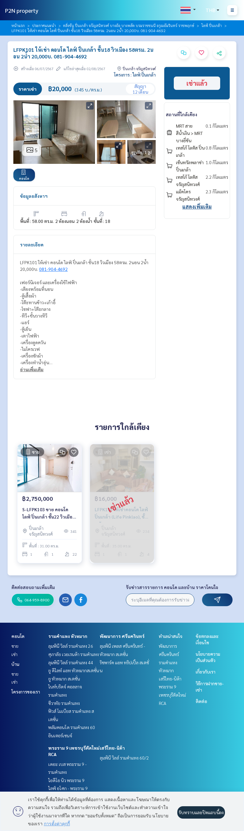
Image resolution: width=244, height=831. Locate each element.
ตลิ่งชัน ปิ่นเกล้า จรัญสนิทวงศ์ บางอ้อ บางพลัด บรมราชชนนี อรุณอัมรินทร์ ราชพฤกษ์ (128, 25)
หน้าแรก (18, 25)
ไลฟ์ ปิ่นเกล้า (211, 25)
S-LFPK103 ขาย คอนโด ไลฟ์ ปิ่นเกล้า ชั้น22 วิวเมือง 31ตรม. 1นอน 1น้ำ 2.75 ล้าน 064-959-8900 (49, 513)
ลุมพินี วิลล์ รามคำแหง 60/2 (124, 758)
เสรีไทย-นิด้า (112, 748)
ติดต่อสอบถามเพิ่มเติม (33, 587)
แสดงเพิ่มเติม (197, 206)
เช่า (14, 654)
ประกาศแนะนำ (44, 25)
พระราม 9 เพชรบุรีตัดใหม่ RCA (172, 695)
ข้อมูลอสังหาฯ (34, 196)
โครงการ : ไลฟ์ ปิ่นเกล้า (135, 74)
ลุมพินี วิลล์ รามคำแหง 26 (70, 646)
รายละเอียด (32, 244)
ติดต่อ (201, 701)
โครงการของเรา (25, 691)
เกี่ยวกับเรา (205, 671)
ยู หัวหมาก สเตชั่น (64, 678)
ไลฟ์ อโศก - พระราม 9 (68, 788)
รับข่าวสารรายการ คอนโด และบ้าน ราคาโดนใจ (172, 587)
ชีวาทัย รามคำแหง (64, 703)
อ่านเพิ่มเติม (32, 369)
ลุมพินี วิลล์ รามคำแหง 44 (70, 662)
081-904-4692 (53, 269)
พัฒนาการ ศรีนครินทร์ (122, 636)
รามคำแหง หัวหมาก (67, 636)
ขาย (14, 646)
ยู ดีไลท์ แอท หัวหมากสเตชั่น (73, 670)
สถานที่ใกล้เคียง (181, 114)
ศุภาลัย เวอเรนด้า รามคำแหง (73, 654)
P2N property (21, 10)
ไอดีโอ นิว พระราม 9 (66, 780)
